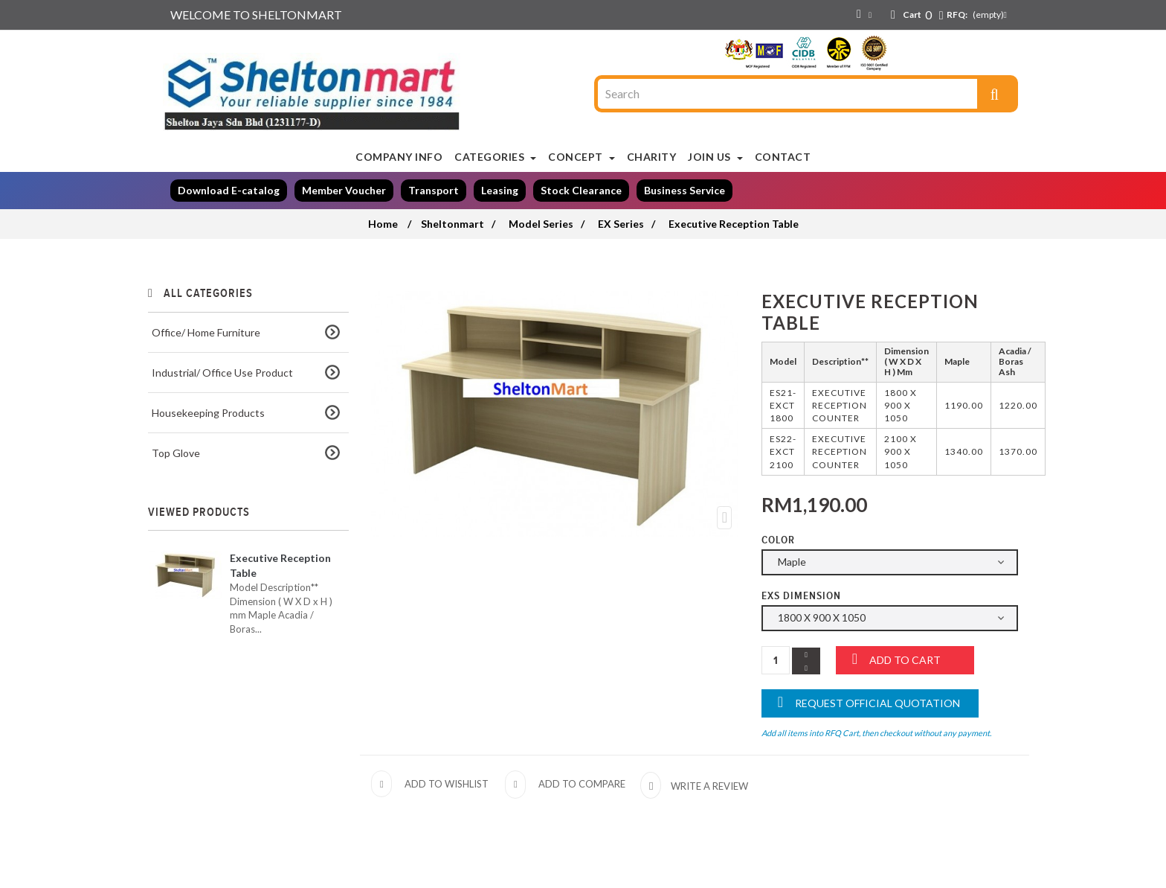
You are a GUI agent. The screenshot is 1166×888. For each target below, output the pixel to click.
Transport (433, 190)
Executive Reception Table (280, 565)
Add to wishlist (447, 784)
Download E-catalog (229, 190)
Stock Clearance (581, 190)
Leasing (499, 190)
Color (779, 540)
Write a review (708, 786)
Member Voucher (344, 190)
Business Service (684, 190)
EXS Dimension (802, 596)
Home (383, 223)
